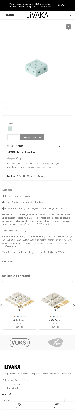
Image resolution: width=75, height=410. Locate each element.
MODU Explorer (55, 313)
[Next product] (66, 139)
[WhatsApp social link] (35, 170)
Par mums (7, 394)
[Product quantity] (13, 131)
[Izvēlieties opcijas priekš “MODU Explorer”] (55, 303)
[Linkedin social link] (31, 170)
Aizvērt (61, 5)
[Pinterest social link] (28, 170)
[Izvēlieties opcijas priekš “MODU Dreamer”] (19, 303)
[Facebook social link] (17, 170)
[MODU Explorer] (55, 292)
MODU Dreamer (19, 313)
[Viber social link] (42, 170)
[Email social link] (24, 170)
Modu (21, 139)
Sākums (10, 139)
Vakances (6, 399)
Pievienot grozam (32, 131)
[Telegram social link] (39, 170)
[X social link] (20, 170)
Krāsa (10, 117)
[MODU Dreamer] (19, 292)
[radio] (10, 122)
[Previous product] (59, 139)
